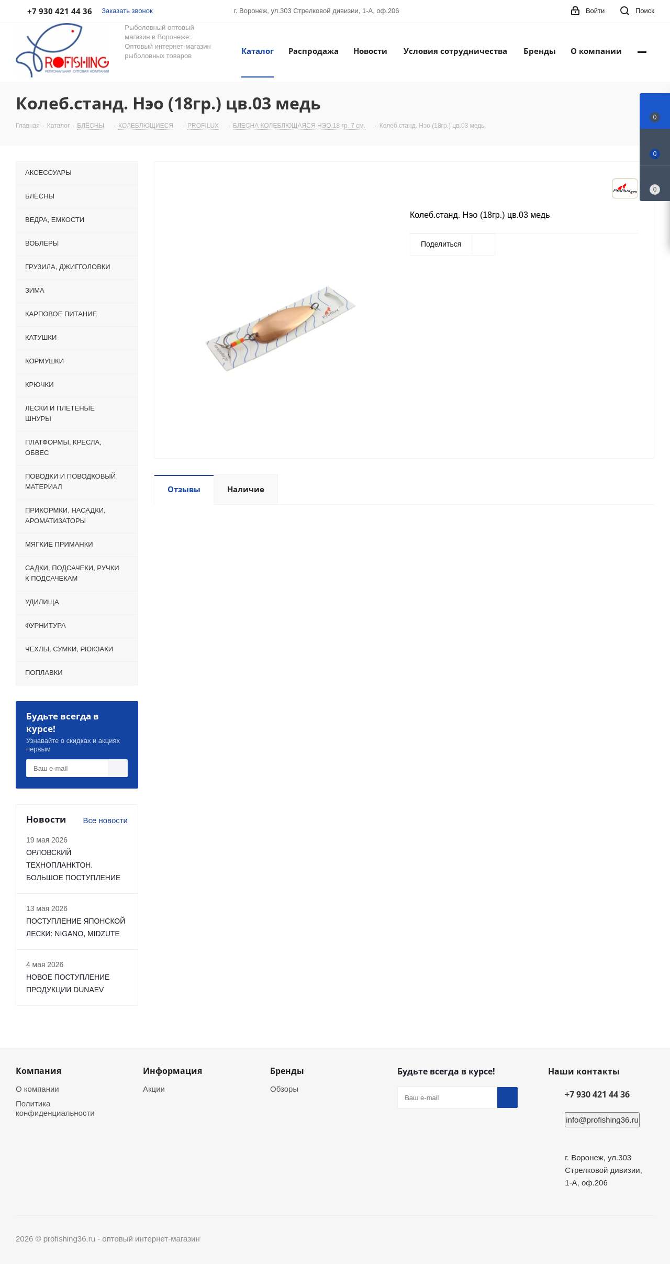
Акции (154, 1088)
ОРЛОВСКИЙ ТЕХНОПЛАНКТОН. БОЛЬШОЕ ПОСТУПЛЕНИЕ (73, 865)
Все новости (105, 820)
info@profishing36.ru (602, 1119)
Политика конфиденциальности (55, 1108)
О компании (37, 1088)
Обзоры (284, 1088)
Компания (38, 1071)
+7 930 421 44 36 (597, 1094)
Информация (172, 1071)
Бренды (287, 1071)
